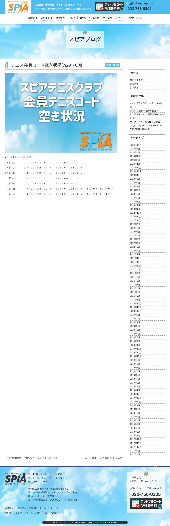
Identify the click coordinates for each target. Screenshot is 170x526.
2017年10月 (135, 447)
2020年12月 (135, 303)
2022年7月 (135, 232)
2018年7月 (135, 413)
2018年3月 (135, 428)
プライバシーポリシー (77, 522)
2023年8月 (135, 183)
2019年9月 (135, 360)
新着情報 (60, 18)
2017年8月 (135, 454)
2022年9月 (135, 224)
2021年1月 (135, 299)
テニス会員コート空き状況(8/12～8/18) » (102, 458)
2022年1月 (135, 254)
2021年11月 (135, 262)
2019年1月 (135, 390)
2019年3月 (135, 383)
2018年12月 (135, 394)
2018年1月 (135, 435)
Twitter (53, 513)
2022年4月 (135, 243)
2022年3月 (135, 247)
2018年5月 (135, 420)
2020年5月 (135, 330)
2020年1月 (135, 345)
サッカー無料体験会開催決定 (145, 122)
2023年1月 (135, 209)
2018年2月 (135, 432)
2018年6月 (135, 417)
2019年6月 (135, 371)
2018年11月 (135, 398)
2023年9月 (135, 179)
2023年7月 (135, 186)
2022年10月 (135, 220)
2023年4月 (135, 198)
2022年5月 (135, 239)
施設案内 (32, 18)
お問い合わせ (135, 18)
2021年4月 (135, 288)
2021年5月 (135, 284)
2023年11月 (135, 171)
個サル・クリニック (89, 18)
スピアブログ (136, 80)
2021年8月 (135, 273)
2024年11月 (135, 145)
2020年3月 (135, 337)
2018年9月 (135, 405)
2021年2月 (135, 296)
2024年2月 (135, 160)
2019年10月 (135, 356)
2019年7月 (135, 368)
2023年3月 (135, 201)
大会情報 (107, 18)
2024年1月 (135, 164)
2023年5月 (135, 194)
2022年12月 (135, 213)
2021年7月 (135, 277)
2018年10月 (135, 402)
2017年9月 (135, 451)
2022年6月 (135, 235)
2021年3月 (135, 292)
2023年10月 (135, 175)
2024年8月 (135, 149)
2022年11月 (135, 216)
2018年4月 (135, 424)
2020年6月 (135, 326)
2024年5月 (135, 152)
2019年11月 (135, 352)
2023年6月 (135, 190)
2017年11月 (135, 443)
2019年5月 (135, 375)
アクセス (120, 18)
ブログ (72, 18)
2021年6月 (135, 281)
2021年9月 (135, 269)
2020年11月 (135, 307)
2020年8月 (135, 318)
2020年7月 (135, 322)
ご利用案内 (46, 18)
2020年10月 (135, 311)
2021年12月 (135, 258)
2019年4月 (135, 379)
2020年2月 (135, 341)
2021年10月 (135, 266)
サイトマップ (57, 522)
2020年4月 (135, 333)
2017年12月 (135, 439)
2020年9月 (135, 315)
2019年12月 (135, 349)
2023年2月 (135, 205)
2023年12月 (135, 167)
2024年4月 (135, 156)
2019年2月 (135, 386)
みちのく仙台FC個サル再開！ (144, 111)
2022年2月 (135, 250)
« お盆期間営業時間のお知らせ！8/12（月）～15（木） (31, 458)
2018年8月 (135, 409)
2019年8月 (135, 364)
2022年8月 (135, 228)
